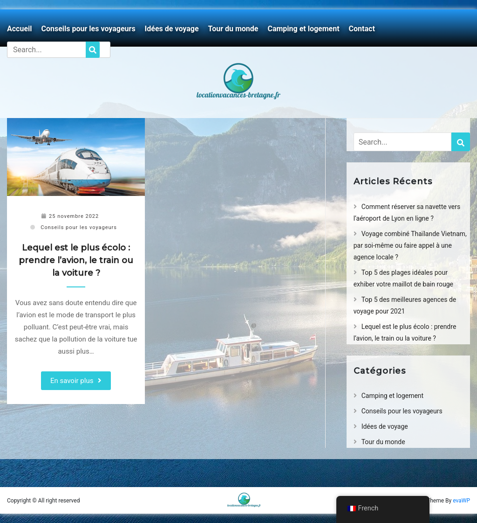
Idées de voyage (172, 28)
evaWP (461, 500)
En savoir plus (72, 381)
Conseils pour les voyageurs (88, 28)
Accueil (19, 28)
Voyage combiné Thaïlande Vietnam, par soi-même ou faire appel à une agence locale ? (410, 245)
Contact (362, 28)
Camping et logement (303, 28)
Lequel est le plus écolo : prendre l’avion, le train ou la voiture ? (76, 260)
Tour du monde (233, 28)
